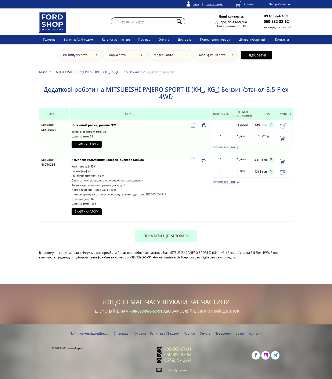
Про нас (144, 39)
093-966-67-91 (276, 16)
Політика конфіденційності (89, 333)
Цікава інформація (253, 39)
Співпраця (121, 333)
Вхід (196, 4)
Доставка (185, 39)
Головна (49, 39)
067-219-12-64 (177, 360)
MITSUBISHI (64, 72)
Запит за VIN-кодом (78, 39)
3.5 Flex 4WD (132, 72)
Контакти (282, 39)
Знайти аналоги (86, 144)
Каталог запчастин (116, 39)
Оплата (164, 39)
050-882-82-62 (276, 21)
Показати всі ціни (222, 147)
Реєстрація (214, 4)
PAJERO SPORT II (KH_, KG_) (98, 72)
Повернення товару (215, 39)
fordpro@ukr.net (176, 370)
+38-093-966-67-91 (146, 311)
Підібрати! (257, 55)
